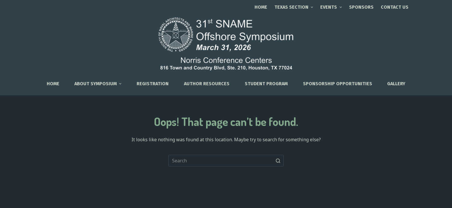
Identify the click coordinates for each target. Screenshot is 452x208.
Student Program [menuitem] (266, 83)
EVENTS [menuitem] (331, 7)
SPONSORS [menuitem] (361, 7)
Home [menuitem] (261, 7)
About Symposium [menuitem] (98, 83)
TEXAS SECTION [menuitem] (294, 7)
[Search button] (278, 160)
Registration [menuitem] (153, 83)
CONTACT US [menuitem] (394, 7)
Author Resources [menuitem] (206, 83)
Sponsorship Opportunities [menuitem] (337, 83)
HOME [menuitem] (53, 83)
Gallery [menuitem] (396, 83)
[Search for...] (226, 160)
